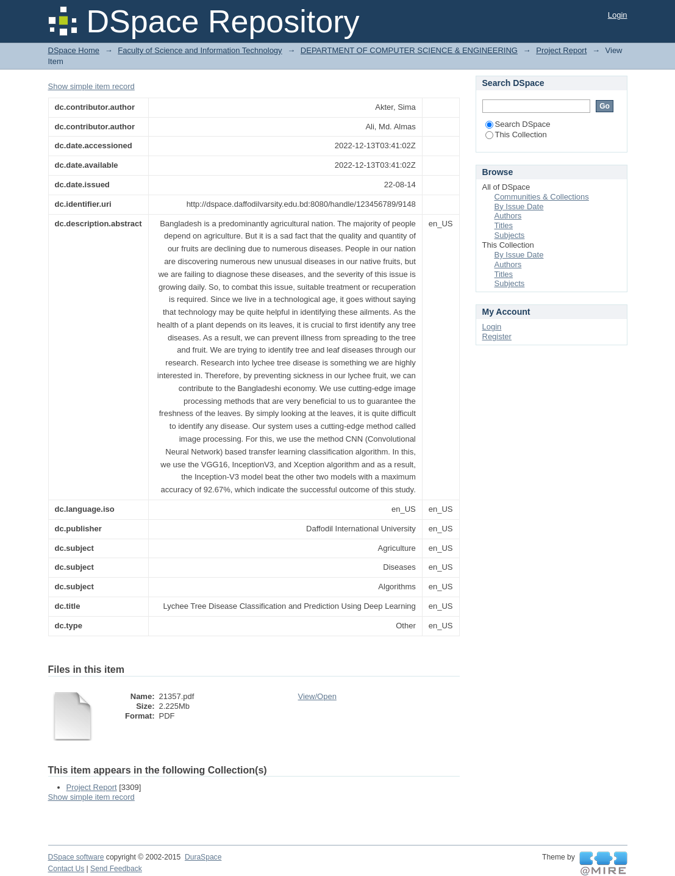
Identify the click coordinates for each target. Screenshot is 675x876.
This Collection (516, 134)
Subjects (510, 235)
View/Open (317, 696)
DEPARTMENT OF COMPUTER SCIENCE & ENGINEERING (409, 50)
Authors (508, 215)
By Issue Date (519, 206)
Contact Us (66, 868)
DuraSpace (203, 857)
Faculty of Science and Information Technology (200, 50)
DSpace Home (74, 50)
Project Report (561, 50)
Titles (504, 225)
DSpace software (76, 857)
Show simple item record (91, 86)
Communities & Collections (542, 196)
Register (497, 336)
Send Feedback (116, 868)
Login (617, 15)
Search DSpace (518, 124)
